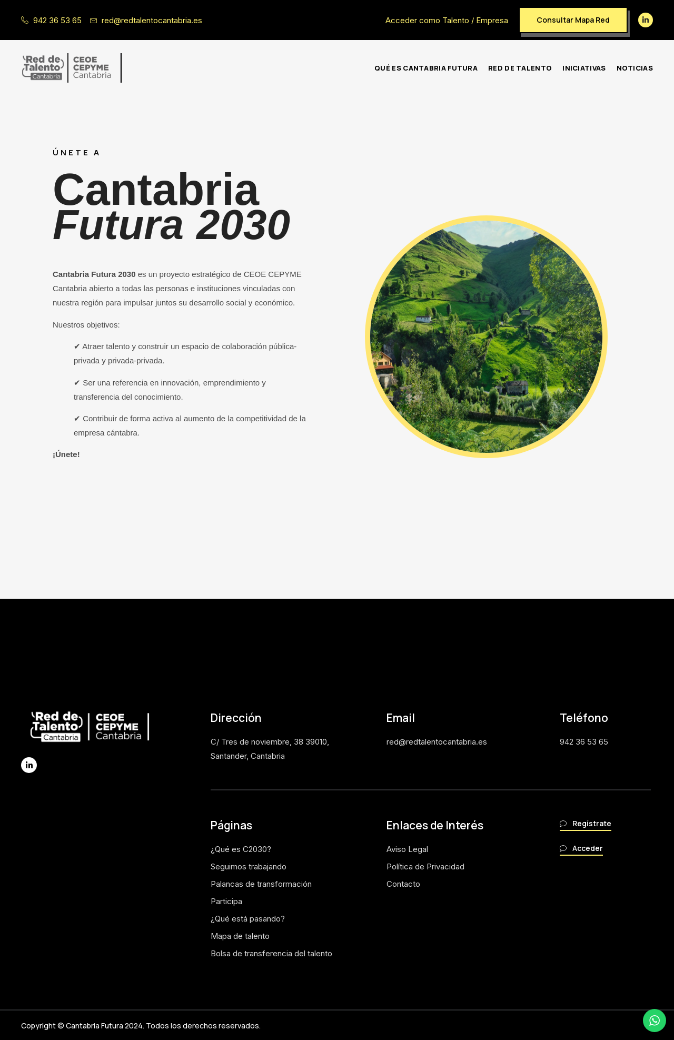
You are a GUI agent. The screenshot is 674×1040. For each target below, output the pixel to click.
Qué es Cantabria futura (426, 68)
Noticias (635, 68)
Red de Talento (520, 68)
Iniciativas (584, 68)
